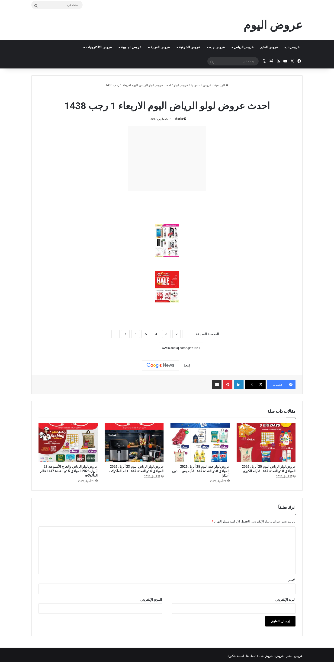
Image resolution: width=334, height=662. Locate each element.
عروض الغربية (160, 47)
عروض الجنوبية (131, 47)
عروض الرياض (244, 47)
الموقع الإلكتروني (151, 599)
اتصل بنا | (251, 656)
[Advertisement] (167, 158)
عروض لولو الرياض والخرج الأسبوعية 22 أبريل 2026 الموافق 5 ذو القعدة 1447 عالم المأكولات (68, 471)
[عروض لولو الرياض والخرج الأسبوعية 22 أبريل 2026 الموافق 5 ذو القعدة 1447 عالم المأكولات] (68, 442)
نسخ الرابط (144, 348)
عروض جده (217, 47)
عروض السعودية (201, 85)
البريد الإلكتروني (285, 599)
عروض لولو (181, 85)
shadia (179, 118)
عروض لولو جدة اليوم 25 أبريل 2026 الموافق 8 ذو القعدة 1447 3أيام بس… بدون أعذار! (201, 471)
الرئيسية (221, 85)
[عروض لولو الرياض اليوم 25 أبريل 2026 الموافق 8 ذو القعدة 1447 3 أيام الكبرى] (266, 442)
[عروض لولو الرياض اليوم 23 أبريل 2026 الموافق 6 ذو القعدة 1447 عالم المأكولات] (134, 442)
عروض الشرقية (189, 47)
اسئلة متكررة (236, 656)
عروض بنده (291, 47)
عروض (280, 656)
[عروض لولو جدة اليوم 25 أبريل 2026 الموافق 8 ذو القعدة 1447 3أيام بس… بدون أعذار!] (200, 442)
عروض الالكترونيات (99, 47)
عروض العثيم (269, 47)
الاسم (291, 580)
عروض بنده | (265, 656)
